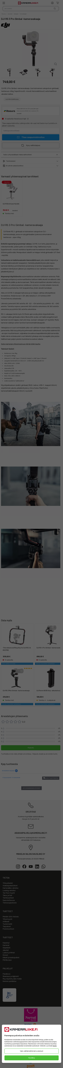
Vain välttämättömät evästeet (31, 1051)
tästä (55, 1046)
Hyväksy (31, 1058)
